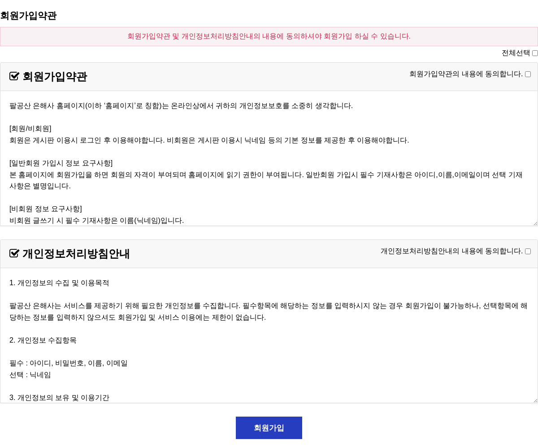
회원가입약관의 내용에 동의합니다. (466, 74)
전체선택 (516, 53)
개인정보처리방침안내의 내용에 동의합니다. (452, 251)
